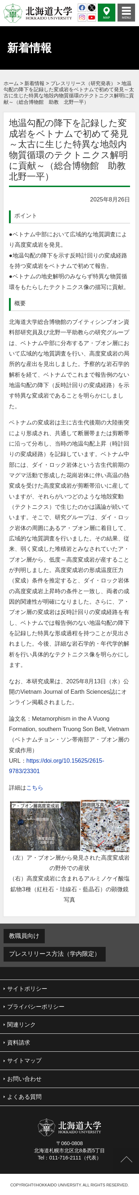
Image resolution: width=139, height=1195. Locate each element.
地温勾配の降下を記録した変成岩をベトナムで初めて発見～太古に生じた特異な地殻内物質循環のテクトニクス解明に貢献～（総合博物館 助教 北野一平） (69, 92)
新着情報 (34, 83)
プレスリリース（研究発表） (83, 83)
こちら (34, 787)
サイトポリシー (27, 989)
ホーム (11, 83)
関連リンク (21, 1025)
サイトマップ (24, 1060)
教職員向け (24, 936)
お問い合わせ (24, 1079)
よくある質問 (24, 1097)
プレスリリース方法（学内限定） (54, 953)
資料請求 (18, 1043)
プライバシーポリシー (35, 1007)
